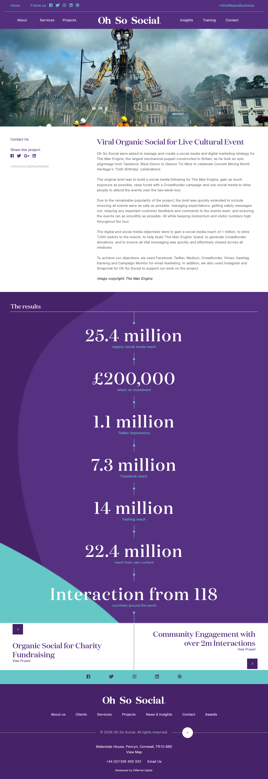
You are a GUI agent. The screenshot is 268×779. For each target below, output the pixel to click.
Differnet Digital (142, 770)
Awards (211, 714)
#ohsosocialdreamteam (29, 166)
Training (209, 20)
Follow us (38, 6)
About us (58, 714)
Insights (186, 20)
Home (15, 6)
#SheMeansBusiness (236, 6)
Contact (232, 20)
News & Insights (159, 714)
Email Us (154, 762)
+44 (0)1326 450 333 (123, 762)
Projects (69, 20)
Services (47, 20)
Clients (81, 714)
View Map (134, 752)
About (22, 20)
